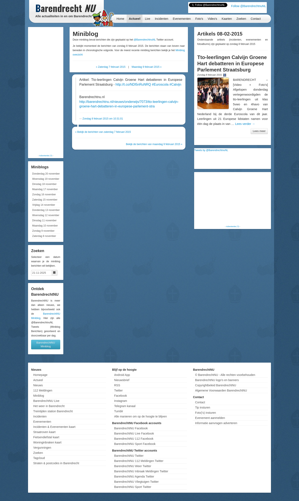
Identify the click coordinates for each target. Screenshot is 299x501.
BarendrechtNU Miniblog (45, 344)
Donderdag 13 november (46, 210)
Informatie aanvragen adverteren (216, 423)
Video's (212, 18)
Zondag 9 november (43, 230)
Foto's (199, 18)
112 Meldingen (42, 390)
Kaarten (227, 18)
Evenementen (182, 18)
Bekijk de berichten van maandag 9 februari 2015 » (154, 144)
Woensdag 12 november (45, 215)
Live (147, 18)
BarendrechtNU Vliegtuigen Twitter (136, 481)
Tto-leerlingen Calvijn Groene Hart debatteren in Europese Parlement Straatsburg (232, 63)
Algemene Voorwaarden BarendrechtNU (221, 390)
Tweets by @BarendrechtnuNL (211, 150)
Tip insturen (202, 407)
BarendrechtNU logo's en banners (217, 380)
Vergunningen (42, 447)
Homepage (40, 375)
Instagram (120, 401)
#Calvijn (175, 84)
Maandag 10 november (45, 225)
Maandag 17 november (45, 189)
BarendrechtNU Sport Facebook (135, 444)
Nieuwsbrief (121, 380)
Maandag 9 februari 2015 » (147, 66)
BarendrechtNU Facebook (131, 428)
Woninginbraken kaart (47, 442)
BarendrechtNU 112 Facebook (133, 438)
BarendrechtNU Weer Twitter (132, 466)
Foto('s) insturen (205, 412)
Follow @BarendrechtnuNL (248, 6)
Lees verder (245, 124)
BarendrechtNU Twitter (128, 455)
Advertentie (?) (45, 155)
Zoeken (241, 18)
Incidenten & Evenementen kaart (54, 426)
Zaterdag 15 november (44, 199)
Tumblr (118, 411)
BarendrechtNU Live (46, 401)
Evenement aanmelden (210, 418)
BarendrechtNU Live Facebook (134, 433)
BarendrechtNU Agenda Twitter (134, 476)
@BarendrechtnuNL (145, 39)
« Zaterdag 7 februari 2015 (110, 66)
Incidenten (161, 18)
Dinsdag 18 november (44, 184)
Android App (122, 375)
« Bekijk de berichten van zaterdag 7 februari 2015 (103, 131)
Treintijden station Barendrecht (53, 411)
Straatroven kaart (44, 432)
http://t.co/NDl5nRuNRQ (133, 84)
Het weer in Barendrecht (49, 406)
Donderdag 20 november (46, 173)
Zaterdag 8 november (44, 236)
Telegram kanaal (125, 406)
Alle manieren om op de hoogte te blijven (140, 416)
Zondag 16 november (44, 194)
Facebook (120, 395)
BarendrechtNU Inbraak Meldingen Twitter (141, 471)
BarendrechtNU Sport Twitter (132, 487)
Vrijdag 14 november (43, 204)
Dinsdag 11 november (44, 220)
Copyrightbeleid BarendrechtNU (215, 385)
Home (120, 18)
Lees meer (259, 131)
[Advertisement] (45, 90)
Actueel (134, 18)
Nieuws (38, 385)
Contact (256, 18)
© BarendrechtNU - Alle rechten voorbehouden (225, 375)
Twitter (118, 390)
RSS (117, 385)
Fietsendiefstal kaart (46, 437)
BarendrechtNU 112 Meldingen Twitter (138, 461)
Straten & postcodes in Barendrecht (56, 463)
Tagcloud (39, 458)
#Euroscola (160, 84)
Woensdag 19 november (45, 178)
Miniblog (38, 395)
